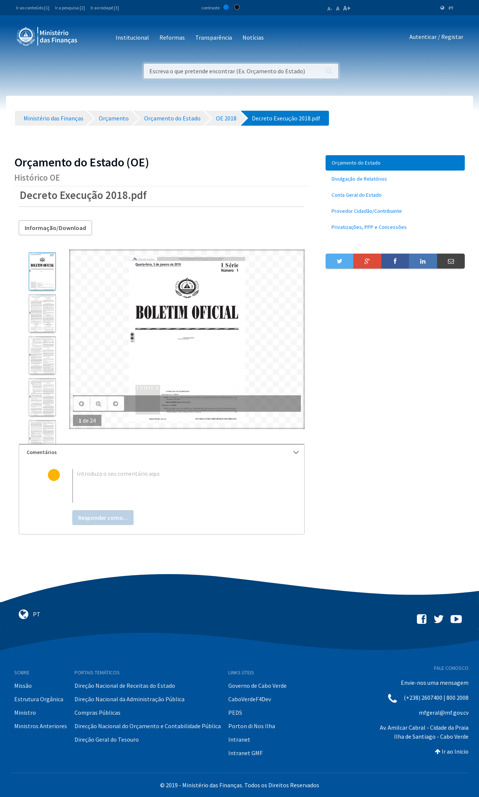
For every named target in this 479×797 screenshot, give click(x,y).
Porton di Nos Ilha (251, 726)
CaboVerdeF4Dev (249, 699)
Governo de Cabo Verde (257, 685)
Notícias (253, 37)
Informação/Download (55, 228)
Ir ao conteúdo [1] (32, 7)
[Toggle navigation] (89, 38)
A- (329, 8)
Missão (23, 685)
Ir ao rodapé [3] (105, 7)
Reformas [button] (172, 37)
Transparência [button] (213, 37)
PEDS (235, 712)
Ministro (25, 712)
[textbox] (173, 486)
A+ (347, 8)
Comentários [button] (163, 452)
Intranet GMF (245, 753)
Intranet (239, 739)
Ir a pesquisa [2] (70, 7)
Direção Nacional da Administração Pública (129, 699)
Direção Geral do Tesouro (106, 739)
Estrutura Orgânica (38, 699)
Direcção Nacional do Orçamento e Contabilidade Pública (147, 726)
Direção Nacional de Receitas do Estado (124, 685)
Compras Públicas (97, 712)
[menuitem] (395, 163)
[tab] (161, 452)
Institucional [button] (132, 37)
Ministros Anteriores (40, 726)
